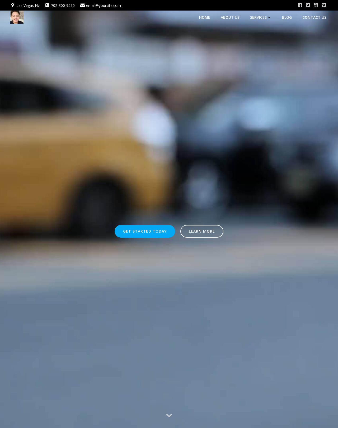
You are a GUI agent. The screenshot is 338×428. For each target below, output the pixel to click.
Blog (287, 17)
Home (204, 17)
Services (260, 17)
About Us (230, 17)
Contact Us (314, 17)
